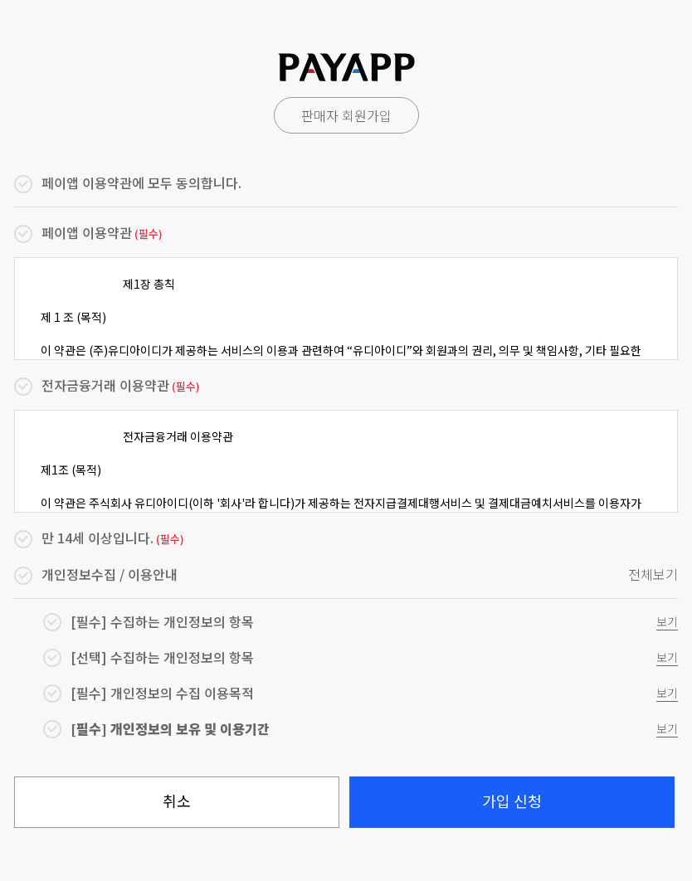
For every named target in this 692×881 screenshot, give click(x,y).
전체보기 (653, 574)
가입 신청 (512, 800)
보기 (667, 621)
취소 (177, 800)
